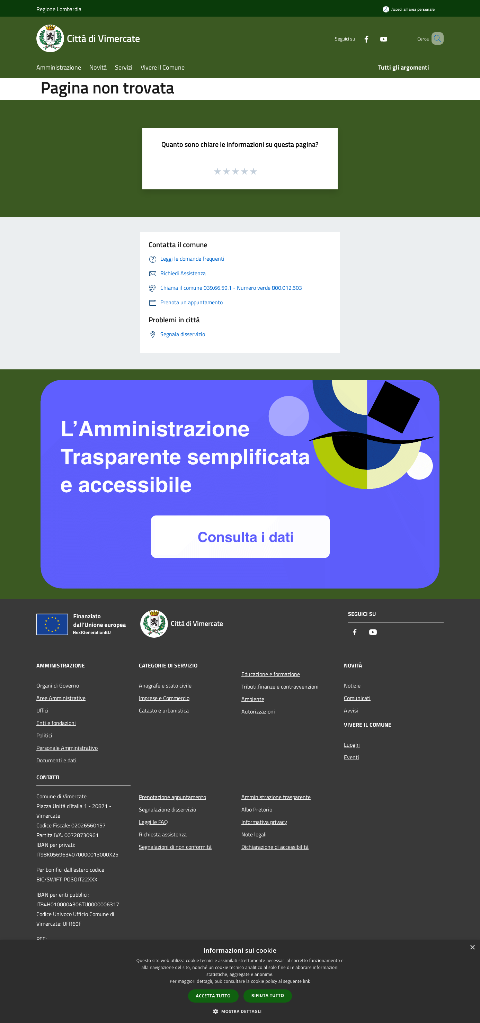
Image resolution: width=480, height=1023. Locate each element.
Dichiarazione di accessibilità (275, 847)
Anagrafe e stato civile (165, 685)
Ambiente (252, 699)
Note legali (254, 834)
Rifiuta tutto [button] (267, 995)
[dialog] (240, 981)
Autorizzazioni (258, 711)
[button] (240, 1011)
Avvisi (351, 710)
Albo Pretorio (256, 809)
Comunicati (357, 698)
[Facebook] (356, 38)
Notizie (352, 685)
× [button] (472, 947)
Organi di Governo (57, 685)
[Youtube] (374, 38)
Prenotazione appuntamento (172, 797)
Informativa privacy (264, 822)
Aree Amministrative (61, 698)
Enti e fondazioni (56, 723)
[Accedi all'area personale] (409, 9)
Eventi (351, 757)
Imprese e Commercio (164, 698)
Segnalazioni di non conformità (175, 847)
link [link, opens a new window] (306, 981)
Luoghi (352, 745)
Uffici (42, 710)
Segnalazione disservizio (167, 809)
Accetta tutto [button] (213, 996)
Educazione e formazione (270, 674)
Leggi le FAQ (153, 822)
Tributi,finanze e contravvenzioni (280, 686)
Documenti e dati (56, 760)
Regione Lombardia (58, 9)
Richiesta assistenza (163, 834)
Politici (44, 735)
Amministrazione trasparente (276, 797)
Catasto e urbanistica (164, 710)
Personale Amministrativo (67, 748)
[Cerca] (435, 38)
